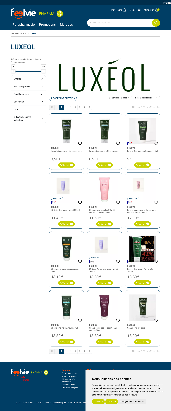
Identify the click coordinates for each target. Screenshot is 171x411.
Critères (17, 79)
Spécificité (19, 101)
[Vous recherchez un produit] (119, 23)
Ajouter (66, 164)
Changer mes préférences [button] (132, 401)
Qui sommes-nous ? (70, 373)
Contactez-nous (68, 385)
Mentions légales (59, 403)
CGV (70, 403)
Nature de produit (22, 86)
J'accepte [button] (98, 401)
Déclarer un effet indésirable (69, 380)
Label (16, 109)
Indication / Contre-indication (23, 118)
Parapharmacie (24, 24)
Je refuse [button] (111, 401)
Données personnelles (82, 403)
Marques (66, 24)
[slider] (13, 71)
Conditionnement (22, 94)
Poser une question (70, 376)
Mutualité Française (70, 388)
